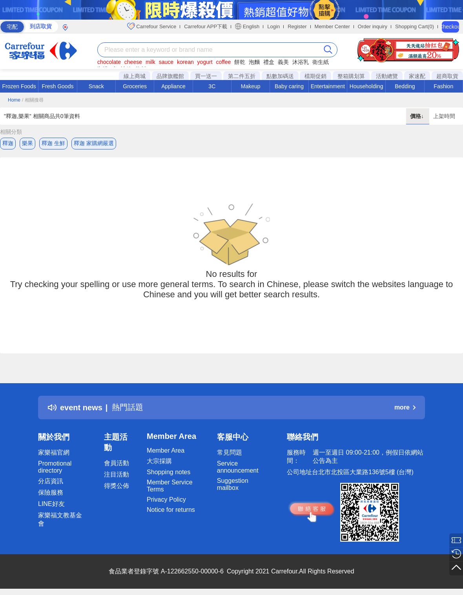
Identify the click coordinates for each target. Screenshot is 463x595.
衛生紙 (320, 62)
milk (150, 62)
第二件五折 (241, 76)
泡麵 (254, 62)
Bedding (405, 86)
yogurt (205, 62)
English (247, 26)
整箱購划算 (351, 76)
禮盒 (268, 62)
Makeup (251, 86)
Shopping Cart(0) (414, 26)
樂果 (27, 143)
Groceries (135, 86)
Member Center (332, 26)
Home (14, 100)
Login (273, 26)
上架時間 (444, 116)
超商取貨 (447, 76)
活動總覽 (387, 76)
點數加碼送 (280, 76)
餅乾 (239, 62)
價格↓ (417, 116)
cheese (133, 62)
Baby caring (289, 86)
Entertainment (328, 86)
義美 (283, 62)
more (405, 407)
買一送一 (206, 76)
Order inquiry (372, 26)
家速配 (417, 76)
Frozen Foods (19, 86)
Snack (96, 86)
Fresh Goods (58, 86)
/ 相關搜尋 (33, 100)
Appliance (173, 86)
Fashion (443, 86)
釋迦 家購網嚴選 (94, 143)
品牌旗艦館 (170, 76)
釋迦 (7, 143)
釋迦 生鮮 (53, 143)
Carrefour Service (151, 26)
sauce (166, 62)
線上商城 (135, 76)
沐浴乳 (300, 62)
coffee (223, 62)
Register (297, 26)
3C (211, 86)
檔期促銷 (315, 76)
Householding (366, 86)
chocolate (109, 62)
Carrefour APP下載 (205, 26)
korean (185, 62)
